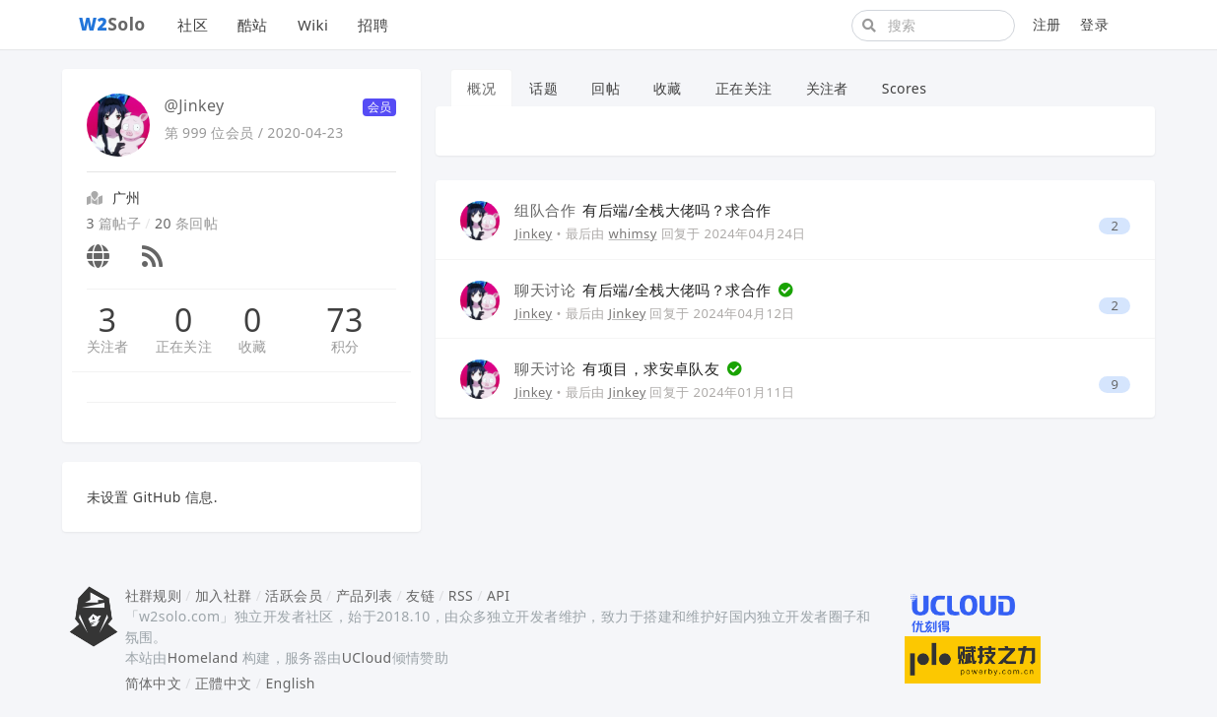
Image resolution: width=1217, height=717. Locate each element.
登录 (1094, 24)
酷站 (252, 24)
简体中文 (153, 683)
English (290, 683)
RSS (460, 595)
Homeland (203, 657)
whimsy (633, 233)
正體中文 (223, 683)
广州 (126, 197)
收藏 (252, 346)
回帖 (605, 88)
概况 (481, 88)
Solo (112, 23)
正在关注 (184, 346)
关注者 (108, 346)
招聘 (373, 24)
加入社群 (223, 595)
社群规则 (153, 595)
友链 (420, 595)
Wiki (313, 24)
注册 (1047, 24)
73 (344, 320)
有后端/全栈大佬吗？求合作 (642, 210)
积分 (345, 346)
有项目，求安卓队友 (618, 368)
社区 (192, 24)
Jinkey (533, 233)
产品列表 (364, 595)
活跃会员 (293, 595)
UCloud (367, 657)
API (498, 595)
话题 (543, 88)
